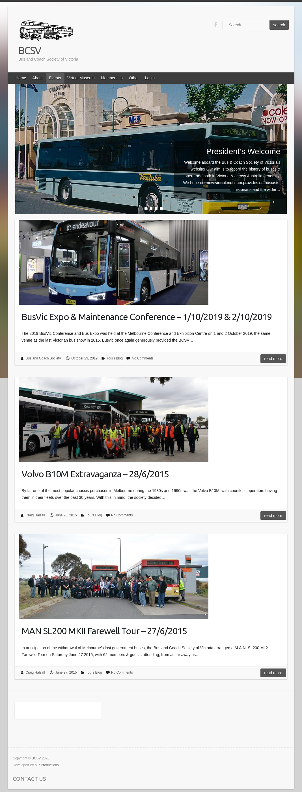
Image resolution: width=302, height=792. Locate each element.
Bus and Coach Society (43, 358)
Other (134, 78)
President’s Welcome (243, 151)
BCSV (29, 50)
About (37, 78)
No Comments (143, 358)
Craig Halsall (35, 515)
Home (21, 78)
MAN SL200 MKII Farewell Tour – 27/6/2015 (104, 631)
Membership (112, 78)
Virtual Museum (81, 78)
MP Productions (47, 765)
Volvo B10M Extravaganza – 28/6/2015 (95, 474)
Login (150, 78)
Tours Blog (115, 358)
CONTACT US (29, 779)
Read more (273, 358)
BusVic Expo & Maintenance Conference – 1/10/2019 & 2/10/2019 (146, 317)
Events (55, 78)
